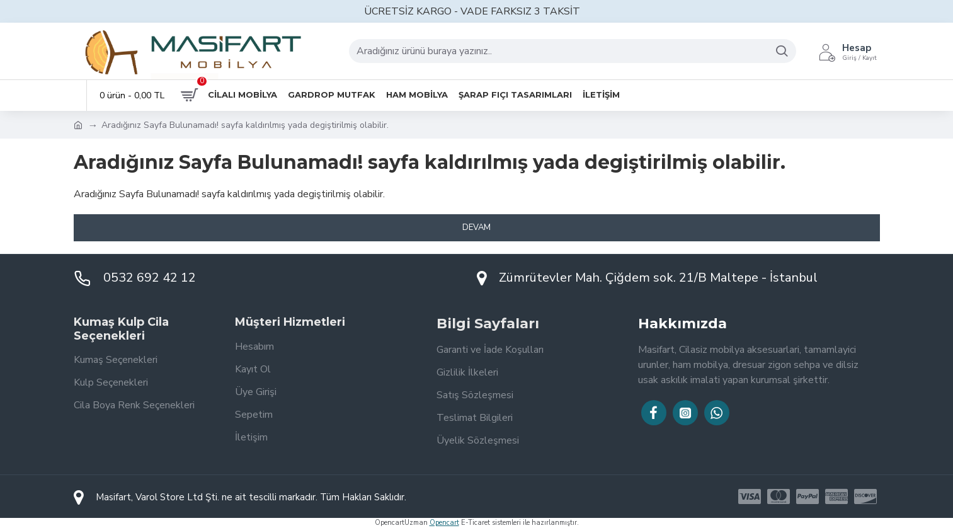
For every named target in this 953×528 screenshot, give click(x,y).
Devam (476, 227)
